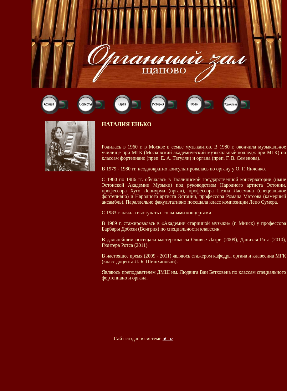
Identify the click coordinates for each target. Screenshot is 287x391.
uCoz (168, 338)
